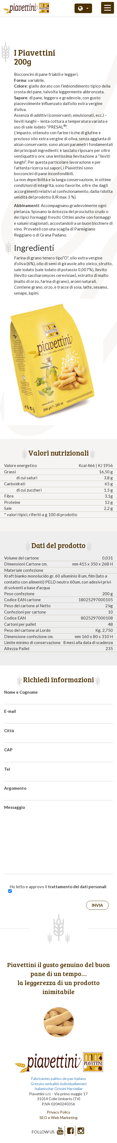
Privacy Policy (58, 1112)
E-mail (10, 711)
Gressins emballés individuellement (59, 1084)
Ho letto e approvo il (58, 886)
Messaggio (14, 807)
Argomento (15, 788)
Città (9, 730)
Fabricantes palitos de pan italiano (58, 1078)
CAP (8, 749)
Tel (7, 769)
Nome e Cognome (21, 692)
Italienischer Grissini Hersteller (59, 1089)
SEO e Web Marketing (58, 1117)
